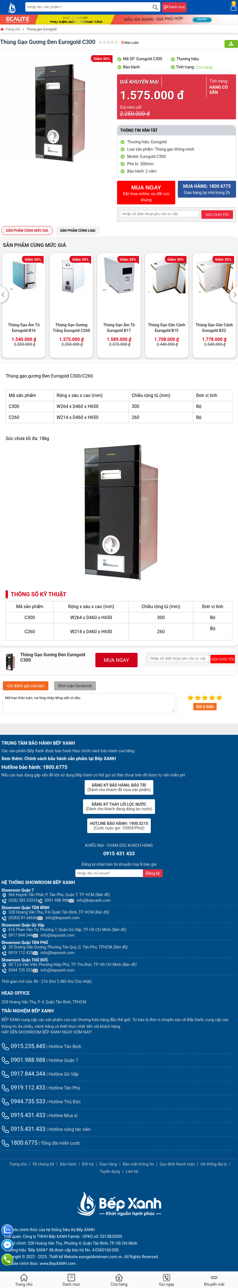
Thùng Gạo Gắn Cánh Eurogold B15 (166, 328)
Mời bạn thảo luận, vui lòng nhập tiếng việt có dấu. (89, 703)
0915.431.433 (23, 1115)
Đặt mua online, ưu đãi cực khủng (146, 193)
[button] (5, 295)
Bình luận (129, 42)
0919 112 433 (17, 952)
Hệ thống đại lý (214, 1164)
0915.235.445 (23, 1046)
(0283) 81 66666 (19, 918)
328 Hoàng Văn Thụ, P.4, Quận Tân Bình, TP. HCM (55, 912)
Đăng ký (153, 873)
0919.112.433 (23, 1087)
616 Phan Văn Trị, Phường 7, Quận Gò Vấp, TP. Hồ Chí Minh (63, 929)
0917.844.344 (23, 1073)
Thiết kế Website (63, 1256)
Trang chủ (10, 29)
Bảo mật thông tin (138, 1164)
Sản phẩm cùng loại (77, 231)
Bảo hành (68, 1164)
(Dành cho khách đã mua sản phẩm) (119, 787)
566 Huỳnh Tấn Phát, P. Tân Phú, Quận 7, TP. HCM (55, 894)
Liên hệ (132, 1171)
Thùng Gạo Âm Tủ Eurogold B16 (24, 328)
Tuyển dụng (110, 1171)
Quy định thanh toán (177, 1164)
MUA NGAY (116, 660)
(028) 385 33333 (19, 900)
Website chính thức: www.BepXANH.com (40, 1263)
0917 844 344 (17, 935)
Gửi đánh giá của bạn (25, 686)
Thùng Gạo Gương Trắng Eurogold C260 (71, 328)
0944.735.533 (23, 1101)
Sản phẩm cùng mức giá (27, 231)
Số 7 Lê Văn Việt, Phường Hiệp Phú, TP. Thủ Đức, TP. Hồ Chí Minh (69, 964)
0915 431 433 (119, 853)
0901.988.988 (53, 900)
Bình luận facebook (75, 686)
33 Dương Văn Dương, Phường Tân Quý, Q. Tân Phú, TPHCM (64, 947)
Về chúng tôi (43, 1164)
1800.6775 (19, 1142)
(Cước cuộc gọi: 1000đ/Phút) (119, 825)
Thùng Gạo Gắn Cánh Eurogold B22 (214, 328)
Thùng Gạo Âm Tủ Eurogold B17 (119, 328)
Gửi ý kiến (205, 706)
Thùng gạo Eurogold (41, 29)
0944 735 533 (17, 970)
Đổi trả (88, 1164)
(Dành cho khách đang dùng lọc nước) (119, 806)
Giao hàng (108, 1164)
